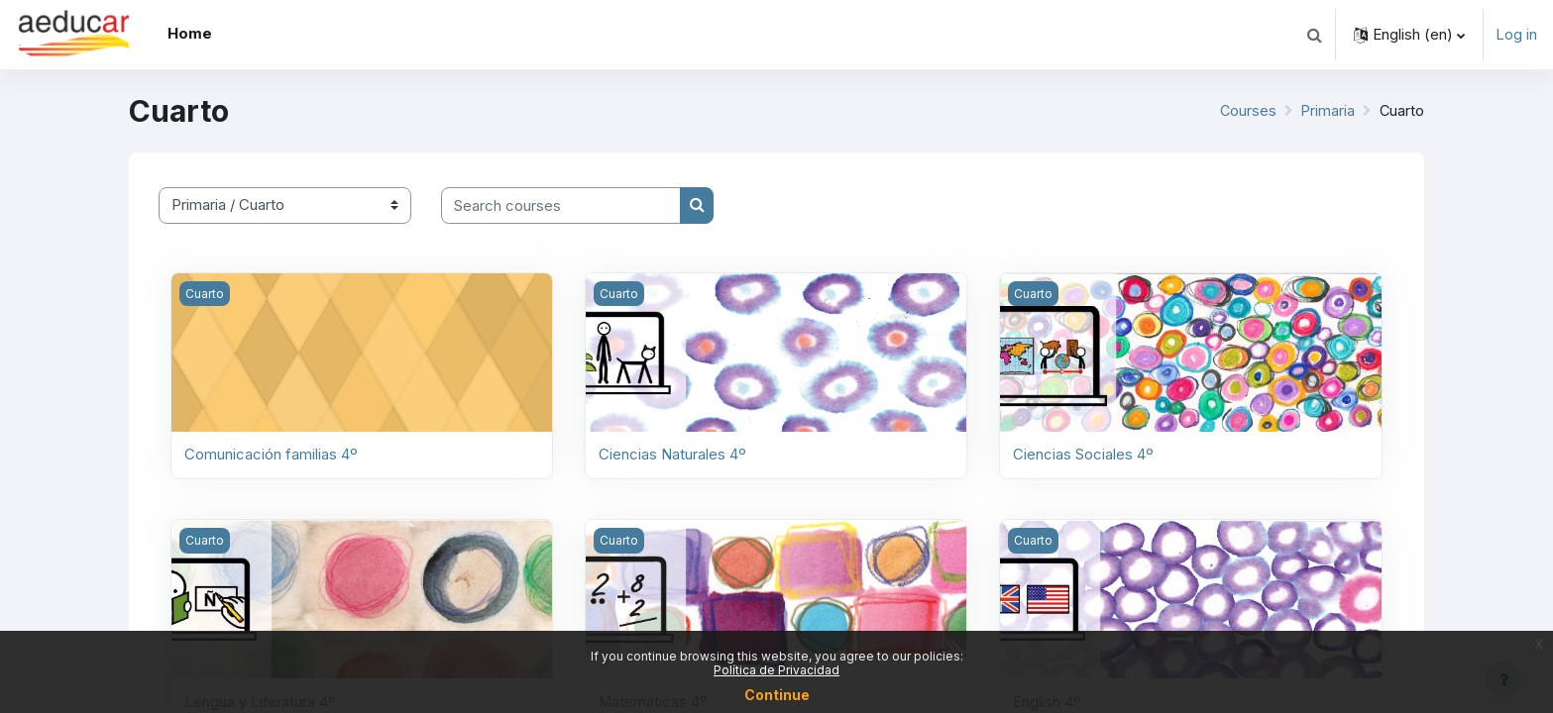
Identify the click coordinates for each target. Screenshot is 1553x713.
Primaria (1326, 110)
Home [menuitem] (189, 33)
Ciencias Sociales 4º (1083, 454)
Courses (1246, 110)
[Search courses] (561, 205)
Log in (1516, 34)
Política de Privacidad (776, 669)
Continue (777, 694)
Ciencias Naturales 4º (672, 454)
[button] (1314, 34)
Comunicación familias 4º (271, 454)
